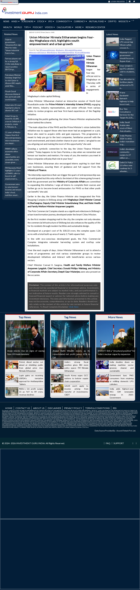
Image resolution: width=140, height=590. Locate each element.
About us (38, 408)
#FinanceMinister (47, 50)
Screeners (28, 21)
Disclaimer (54, 408)
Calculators (65, 27)
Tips (27, 27)
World (18, 27)
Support (119, 443)
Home (8, 408)
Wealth (7, 27)
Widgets (124, 21)
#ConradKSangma (82, 52)
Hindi (15, 21)
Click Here (73, 307)
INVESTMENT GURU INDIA (30, 443)
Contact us (23, 408)
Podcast (38, 27)
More (79, 27)
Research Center (95, 27)
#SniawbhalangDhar (66, 52)
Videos (50, 27)
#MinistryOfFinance (37, 52)
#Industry (60, 50)
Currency (80, 21)
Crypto (112, 21)
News (6, 21)
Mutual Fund (97, 21)
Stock (41, 21)
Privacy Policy (73, 408)
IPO (51, 21)
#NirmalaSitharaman (73, 50)
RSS (115, 408)
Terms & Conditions (97, 408)
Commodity (64, 21)
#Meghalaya (52, 52)
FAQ (108, 443)
